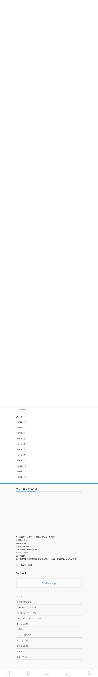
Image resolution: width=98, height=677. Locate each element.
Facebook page (49, 583)
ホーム (19, 596)
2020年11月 (21, 471)
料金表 (19, 629)
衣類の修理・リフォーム (27, 607)
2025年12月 (21, 422)
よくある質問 (22, 645)
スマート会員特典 (24, 634)
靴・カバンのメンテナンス (28, 612)
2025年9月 (21, 427)
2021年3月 (21, 449)
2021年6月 (21, 438)
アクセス (47, 673)
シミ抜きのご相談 (24, 601)
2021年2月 (21, 455)
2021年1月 (21, 460)
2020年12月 (21, 466)
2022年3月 (21, 433)
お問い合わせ (68, 673)
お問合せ (20, 651)
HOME (28, 673)
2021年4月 (21, 444)
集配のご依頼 (22, 623)
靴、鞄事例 (21, 409)
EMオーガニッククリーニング (29, 618)
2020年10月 (21, 477)
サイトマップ (22, 656)
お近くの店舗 (22, 640)
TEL (89, 673)
